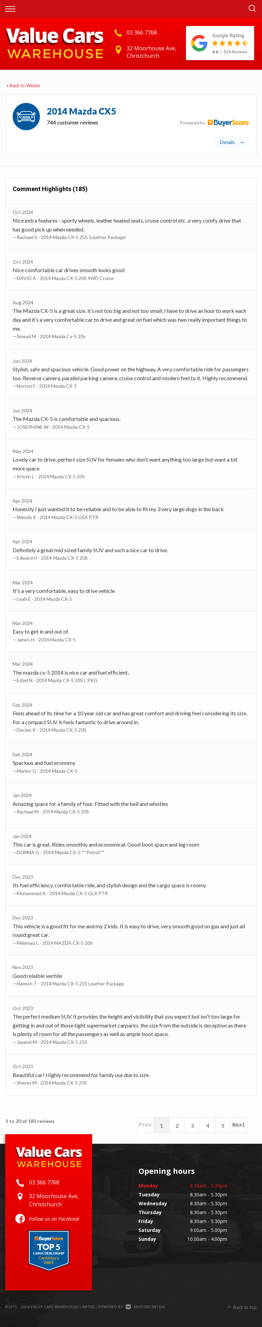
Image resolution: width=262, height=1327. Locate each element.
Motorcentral (146, 1306)
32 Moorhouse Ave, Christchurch (151, 51)
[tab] (131, 125)
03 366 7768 (142, 32)
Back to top (242, 1306)
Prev (145, 1125)
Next (238, 1125)
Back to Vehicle (22, 85)
